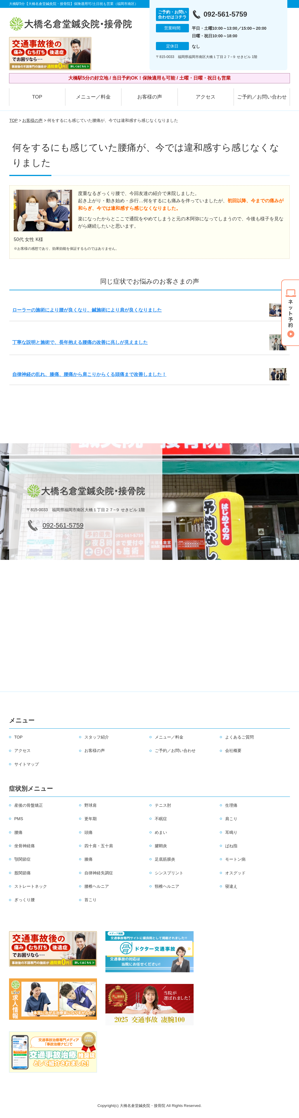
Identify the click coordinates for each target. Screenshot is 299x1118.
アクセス (205, 97)
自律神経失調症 (98, 873)
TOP (37, 97)
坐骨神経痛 (24, 845)
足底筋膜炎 (165, 859)
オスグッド (235, 873)
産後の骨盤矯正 (28, 805)
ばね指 (231, 845)
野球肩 (90, 805)
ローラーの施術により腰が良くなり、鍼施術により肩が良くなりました (87, 309)
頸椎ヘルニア (167, 886)
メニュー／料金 (93, 97)
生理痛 (231, 805)
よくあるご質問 (239, 737)
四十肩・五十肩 (98, 845)
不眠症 (161, 818)
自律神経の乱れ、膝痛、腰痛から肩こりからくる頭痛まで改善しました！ (89, 374)
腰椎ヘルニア (96, 886)
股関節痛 (22, 873)
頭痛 (88, 832)
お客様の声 (149, 97)
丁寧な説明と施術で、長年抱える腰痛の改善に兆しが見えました (80, 342)
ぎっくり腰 (24, 899)
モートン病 (235, 859)
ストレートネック (30, 886)
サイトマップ (26, 764)
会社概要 (233, 750)
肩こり (231, 818)
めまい (161, 832)
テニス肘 (163, 805)
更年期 (90, 818)
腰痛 (18, 832)
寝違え (231, 886)
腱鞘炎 (161, 845)
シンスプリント (169, 873)
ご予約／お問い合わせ (262, 97)
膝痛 (88, 859)
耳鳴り (231, 832)
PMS (18, 818)
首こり (90, 899)
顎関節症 (22, 859)
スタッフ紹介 (96, 737)
